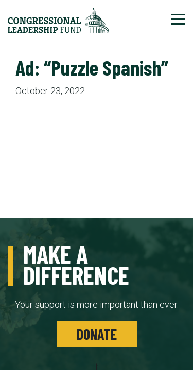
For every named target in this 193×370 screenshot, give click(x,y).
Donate (97, 334)
